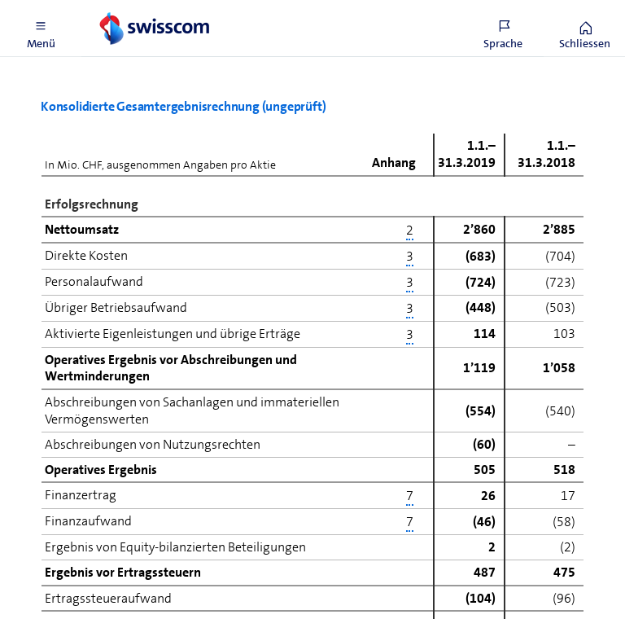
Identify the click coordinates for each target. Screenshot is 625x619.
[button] (40, 28)
